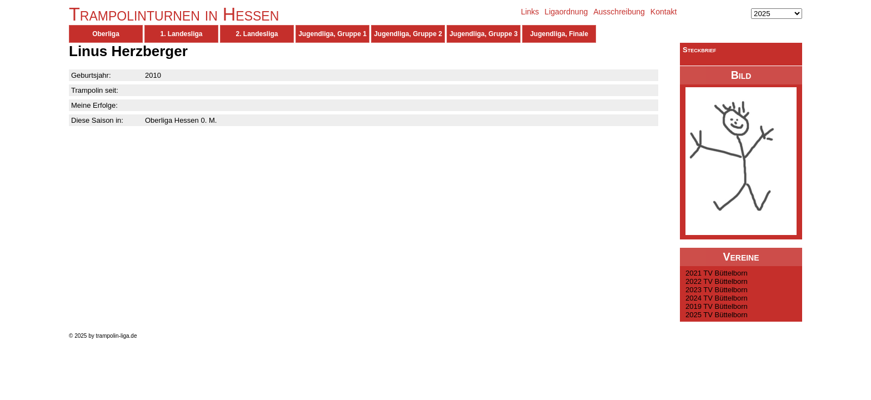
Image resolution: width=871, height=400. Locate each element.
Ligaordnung (566, 11)
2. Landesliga (257, 34)
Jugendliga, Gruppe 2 (408, 34)
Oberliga (105, 34)
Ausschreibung (619, 11)
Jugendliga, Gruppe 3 (483, 34)
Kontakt (663, 11)
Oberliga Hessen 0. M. (181, 120)
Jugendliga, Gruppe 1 (332, 34)
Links (530, 11)
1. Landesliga (181, 34)
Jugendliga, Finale (559, 34)
